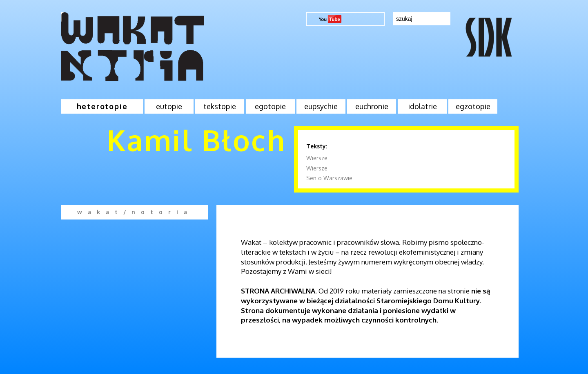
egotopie (270, 106)
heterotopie (102, 106)
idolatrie (422, 106)
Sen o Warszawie (329, 178)
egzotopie (473, 106)
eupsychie (321, 106)
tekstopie (219, 106)
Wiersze (316, 158)
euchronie (371, 106)
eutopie (169, 106)
